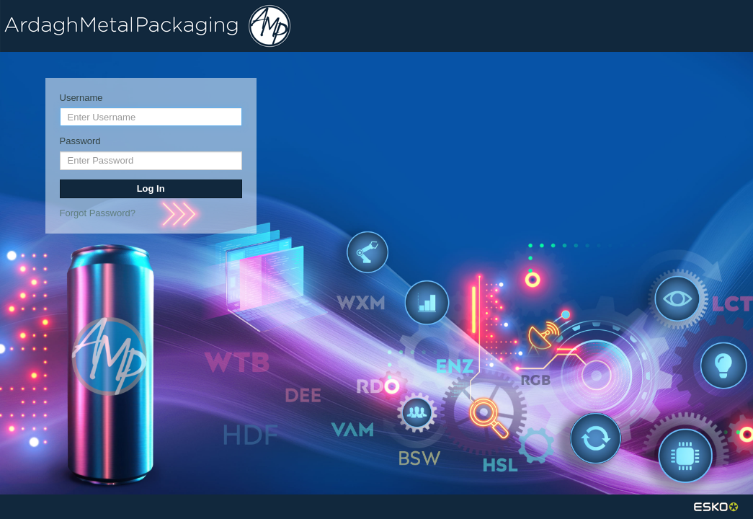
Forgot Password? (98, 213)
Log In (151, 188)
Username (81, 97)
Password (80, 141)
